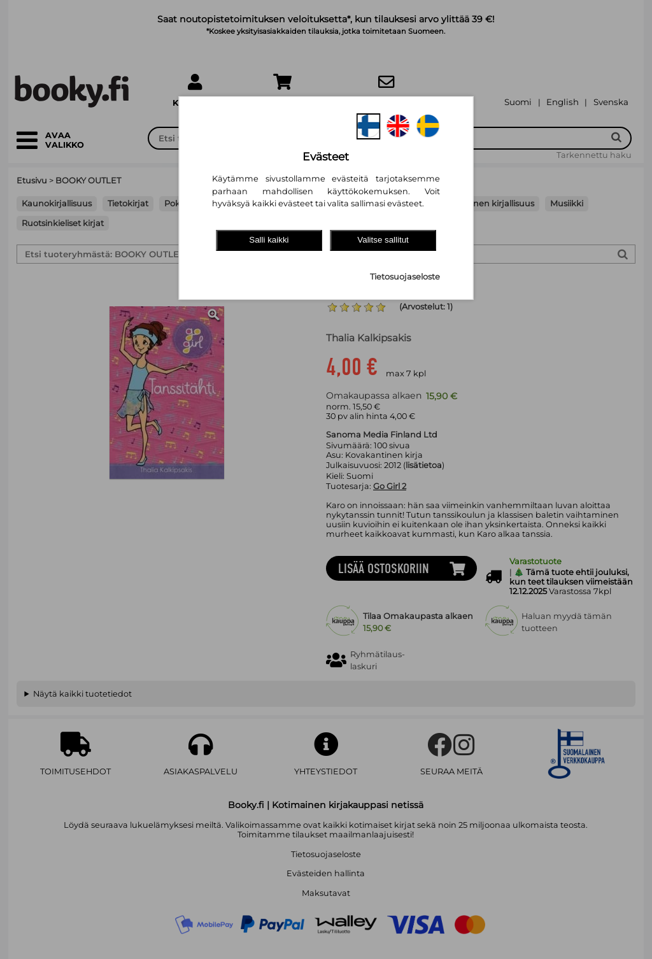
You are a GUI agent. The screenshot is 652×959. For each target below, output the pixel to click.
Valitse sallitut (383, 240)
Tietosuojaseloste (405, 276)
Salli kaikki (268, 240)
